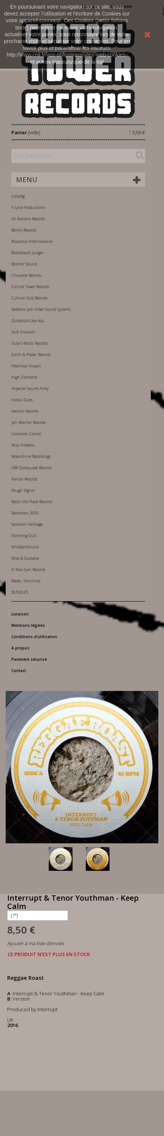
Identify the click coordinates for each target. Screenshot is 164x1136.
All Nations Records (28, 218)
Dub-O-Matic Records (29, 343)
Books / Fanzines (25, 580)
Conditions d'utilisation (34, 636)
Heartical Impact (26, 365)
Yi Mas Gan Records (28, 569)
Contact (18, 670)
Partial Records (24, 479)
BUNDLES (19, 592)
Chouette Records (26, 275)
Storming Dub (23, 535)
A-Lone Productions (28, 207)
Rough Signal (23, 490)
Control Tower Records (30, 286)
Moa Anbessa (22, 445)
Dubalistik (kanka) (27, 320)
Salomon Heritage (27, 524)
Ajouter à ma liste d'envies (35, 943)
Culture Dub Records (29, 298)
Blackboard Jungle (27, 252)
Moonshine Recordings (31, 456)
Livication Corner (26, 433)
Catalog (18, 196)
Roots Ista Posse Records (31, 501)
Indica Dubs (21, 399)
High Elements (24, 377)
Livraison (20, 614)
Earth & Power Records (31, 354)
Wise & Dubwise (25, 558)
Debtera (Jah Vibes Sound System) (41, 309)
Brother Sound (24, 264)
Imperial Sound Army (30, 388)
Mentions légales (28, 625)
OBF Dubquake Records (31, 467)
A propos (20, 648)
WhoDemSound (25, 547)
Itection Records (25, 411)
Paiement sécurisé (29, 659)
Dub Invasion (23, 332)
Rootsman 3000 (25, 513)
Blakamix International (32, 241)
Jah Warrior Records (28, 422)
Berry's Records (23, 230)
